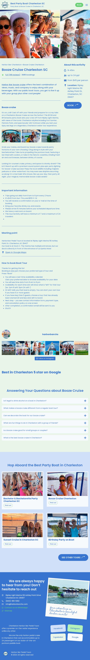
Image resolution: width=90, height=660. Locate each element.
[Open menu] (86, 5)
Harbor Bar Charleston (11, 64)
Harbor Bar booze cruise (14, 84)
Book (79, 5)
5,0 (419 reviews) (12, 75)
